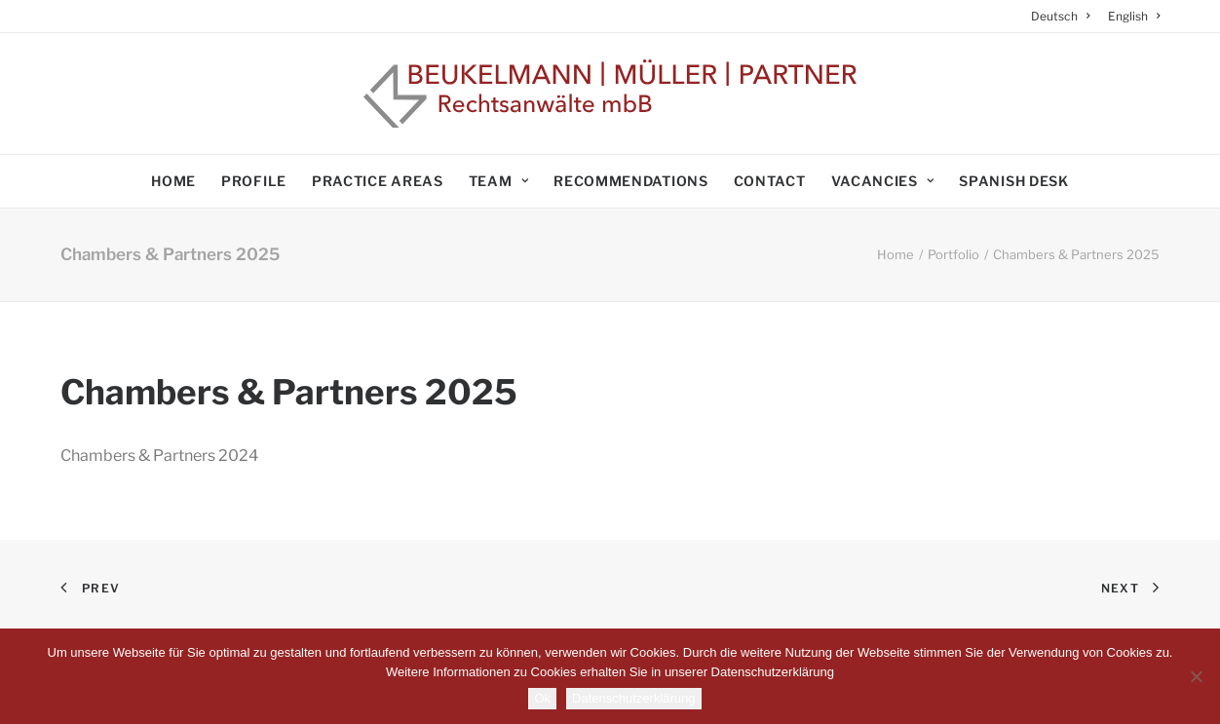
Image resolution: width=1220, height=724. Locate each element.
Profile (253, 180)
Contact (770, 180)
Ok (542, 698)
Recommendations (630, 180)
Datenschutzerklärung (633, 698)
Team (498, 180)
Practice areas (377, 180)
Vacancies (882, 180)
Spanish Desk (1013, 180)
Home (173, 180)
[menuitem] (1064, 16)
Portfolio (953, 254)
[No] (1195, 676)
